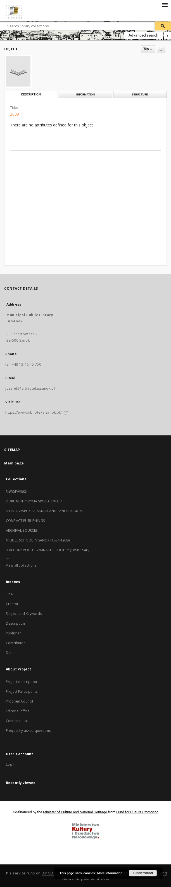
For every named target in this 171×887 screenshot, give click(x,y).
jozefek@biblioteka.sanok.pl (30, 388)
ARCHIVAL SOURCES (21, 530)
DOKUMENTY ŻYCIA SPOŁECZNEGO (34, 501)
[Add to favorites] (161, 49)
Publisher (13, 633)
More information (109, 873)
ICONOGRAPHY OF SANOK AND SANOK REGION (44, 511)
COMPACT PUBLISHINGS (25, 520)
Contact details (18, 720)
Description (15, 623)
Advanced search (143, 35)
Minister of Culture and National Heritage (75, 812)
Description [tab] (31, 94)
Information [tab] (85, 94)
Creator (12, 603)
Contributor (15, 643)
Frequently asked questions (28, 730)
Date (10, 652)
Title (9, 594)
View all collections (21, 565)
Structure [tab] (140, 94)
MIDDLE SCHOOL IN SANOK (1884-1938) (38, 540)
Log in (11, 764)
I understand (143, 873)
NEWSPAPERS (16, 491)
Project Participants (21, 691)
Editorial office (17, 711)
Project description (21, 681)
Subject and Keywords (24, 613)
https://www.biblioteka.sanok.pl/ (33, 412)
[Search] (163, 25)
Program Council (19, 701)
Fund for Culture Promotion (137, 812)
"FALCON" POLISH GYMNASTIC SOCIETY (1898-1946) (47, 550)
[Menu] (165, 4)
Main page (14, 463)
